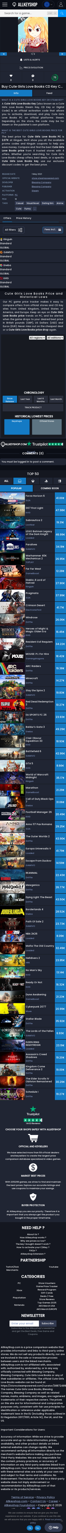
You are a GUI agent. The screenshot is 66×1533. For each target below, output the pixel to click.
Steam (35, 190)
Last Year (25, 399)
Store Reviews (46, 1299)
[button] (61, 4)
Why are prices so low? (33, 1240)
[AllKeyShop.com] (25, 4)
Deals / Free (46, 1296)
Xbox (19, 1290)
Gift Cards (47, 1292)
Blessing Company (41, 182)
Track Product (33, 407)
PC (19, 1283)
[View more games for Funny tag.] (27, 210)
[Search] (62, 13)
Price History (23, 218)
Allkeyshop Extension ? (33, 1253)
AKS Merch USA (47, 1305)
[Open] (5, 4)
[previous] (3, 54)
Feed (49, 93)
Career (53, 1501)
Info (16, 93)
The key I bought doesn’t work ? (33, 1244)
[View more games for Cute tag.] (19, 210)
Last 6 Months (41, 400)
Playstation (19, 1297)
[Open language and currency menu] (48, 4)
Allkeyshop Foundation (19, 1505)
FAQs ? (33, 1250)
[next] (62, 54)
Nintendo (19, 1305)
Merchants (12, 1270)
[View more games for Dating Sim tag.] (48, 204)
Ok (29, 1528)
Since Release (10, 400)
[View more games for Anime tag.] (60, 204)
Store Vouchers (46, 1283)
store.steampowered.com (45, 178)
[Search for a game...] (33, 13)
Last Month (56, 399)
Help (53, 1527)
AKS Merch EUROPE (47, 1309)
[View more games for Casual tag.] (20, 204)
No (37, 1528)
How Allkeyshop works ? (33, 1237)
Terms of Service (22, 1497)
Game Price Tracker (47, 1286)
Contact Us (38, 1501)
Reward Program (47, 1289)
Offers (7, 218)
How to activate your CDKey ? (33, 1247)
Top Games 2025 (46, 1302)
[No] (61, 1521)
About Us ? (33, 1234)
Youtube (53, 1266)
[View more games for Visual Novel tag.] (32, 204)
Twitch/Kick (12, 1266)
